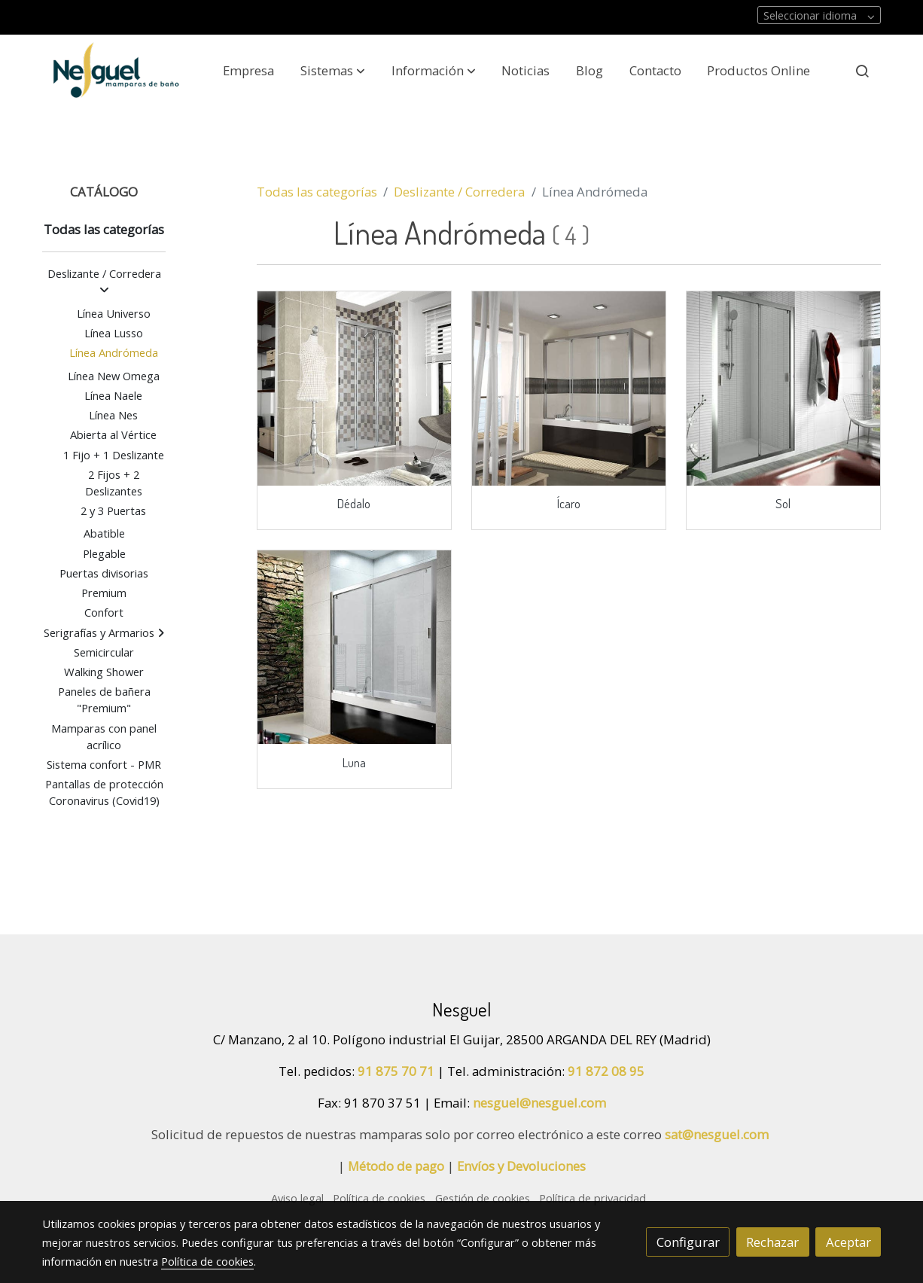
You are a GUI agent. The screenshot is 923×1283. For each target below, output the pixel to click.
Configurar (688, 1242)
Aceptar (848, 1242)
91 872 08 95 (606, 1071)
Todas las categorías (317, 191)
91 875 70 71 (396, 1071)
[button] (333, 71)
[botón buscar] (862, 70)
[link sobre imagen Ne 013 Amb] (569, 388)
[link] (116, 70)
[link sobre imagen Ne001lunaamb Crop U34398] (354, 647)
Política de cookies (379, 1197)
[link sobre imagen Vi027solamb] (784, 388)
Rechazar (772, 1242)
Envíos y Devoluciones (521, 1166)
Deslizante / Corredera (459, 191)
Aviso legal (297, 1197)
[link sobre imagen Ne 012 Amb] (354, 388)
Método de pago (396, 1166)
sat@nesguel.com (717, 1134)
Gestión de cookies (482, 1197)
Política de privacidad (592, 1197)
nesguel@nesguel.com (539, 1102)
